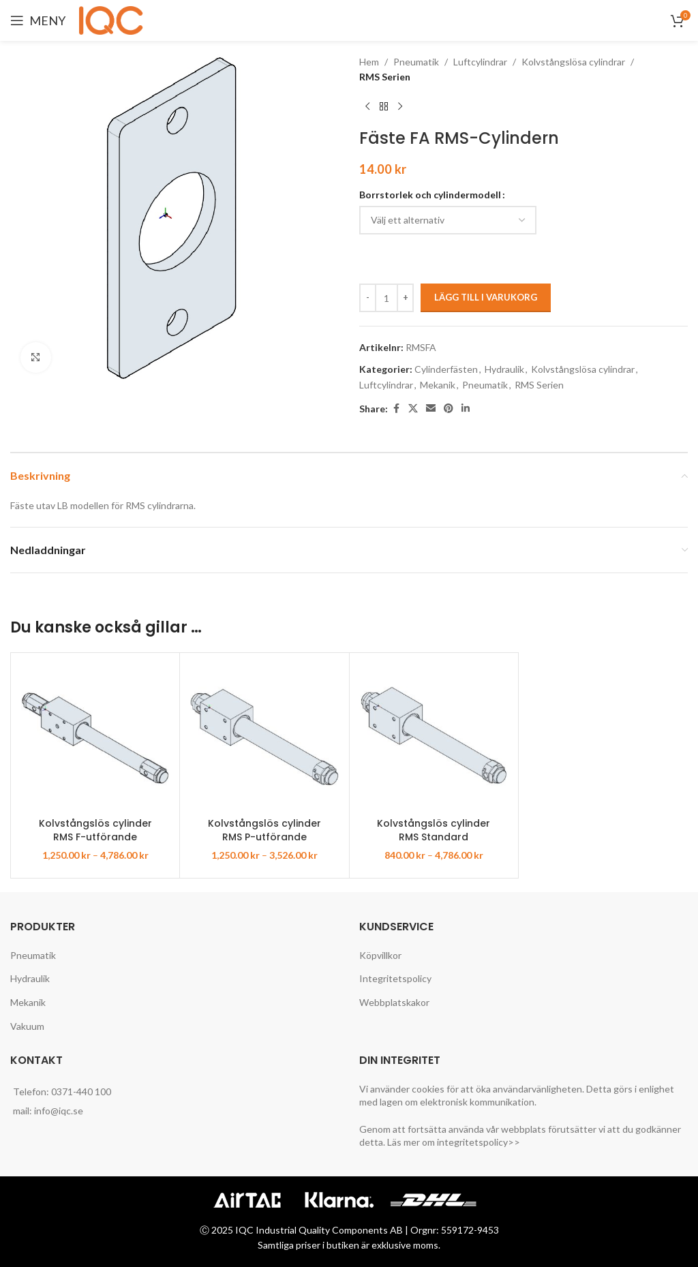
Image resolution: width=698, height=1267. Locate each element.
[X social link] (413, 408)
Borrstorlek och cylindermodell (430, 194)
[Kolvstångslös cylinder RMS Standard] (434, 737)
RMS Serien (384, 76)
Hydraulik (504, 369)
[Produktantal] (386, 298)
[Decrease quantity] (367, 298)
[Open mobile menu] (37, 20)
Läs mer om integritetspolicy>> (453, 1142)
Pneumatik (416, 61)
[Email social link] (431, 408)
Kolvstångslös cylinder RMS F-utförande (95, 830)
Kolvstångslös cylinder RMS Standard (433, 830)
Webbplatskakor (394, 1002)
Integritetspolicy (395, 978)
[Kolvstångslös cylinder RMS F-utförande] (95, 737)
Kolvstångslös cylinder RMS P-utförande (264, 830)
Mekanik (437, 385)
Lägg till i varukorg (485, 297)
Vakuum (27, 1026)
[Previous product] (367, 107)
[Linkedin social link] (465, 408)
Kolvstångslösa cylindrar (573, 61)
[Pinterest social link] (448, 408)
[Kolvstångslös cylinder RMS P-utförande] (264, 737)
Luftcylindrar (480, 61)
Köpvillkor (380, 955)
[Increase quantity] (405, 298)
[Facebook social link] (396, 408)
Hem (369, 61)
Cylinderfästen (446, 369)
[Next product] (400, 107)
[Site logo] (113, 19)
